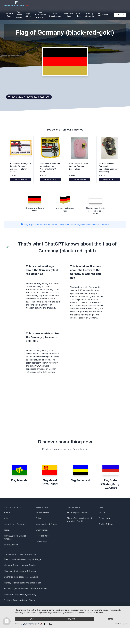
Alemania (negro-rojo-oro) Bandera (20, 565)
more (110, 619)
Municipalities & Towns (46, 524)
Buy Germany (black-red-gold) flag (29, 97)
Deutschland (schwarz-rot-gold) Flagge (22, 559)
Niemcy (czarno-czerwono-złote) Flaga (22, 582)
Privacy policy (105, 518)
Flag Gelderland (80, 480)
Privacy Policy (123, 624)
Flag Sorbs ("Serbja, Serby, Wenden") (110, 484)
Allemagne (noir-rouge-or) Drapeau (20, 571)
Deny (31, 619)
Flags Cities (28, 14)
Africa (7, 512)
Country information (90, 14)
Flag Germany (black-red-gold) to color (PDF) (95, 211)
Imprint (102, 512)
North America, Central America (15, 537)
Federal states (42, 512)
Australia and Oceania (14, 524)
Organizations (42, 530)
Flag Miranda (19, 480)
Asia (6, 518)
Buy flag (120, 15)
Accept (71, 619)
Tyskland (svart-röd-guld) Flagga (19, 600)
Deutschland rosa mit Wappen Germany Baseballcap (78, 166)
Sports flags (79, 14)
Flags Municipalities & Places (40, 14)
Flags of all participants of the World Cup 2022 (79, 520)
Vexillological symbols (77, 512)
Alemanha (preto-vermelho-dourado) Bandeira (25, 588)
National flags (9, 14)
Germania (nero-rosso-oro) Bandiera (21, 577)
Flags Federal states (19, 14)
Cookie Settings (106, 524)
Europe (7, 530)
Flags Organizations (55, 14)
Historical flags (68, 14)
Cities (38, 518)
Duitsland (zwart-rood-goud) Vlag (20, 594)
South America (11, 544)
